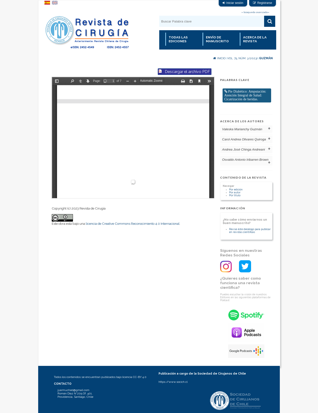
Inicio (219, 58)
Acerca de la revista (255, 39)
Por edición (236, 189)
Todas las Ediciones (178, 39)
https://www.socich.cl (173, 382)
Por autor (234, 192)
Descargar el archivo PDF (187, 71)
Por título (234, 195)
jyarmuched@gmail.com (73, 390)
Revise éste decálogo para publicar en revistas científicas (250, 230)
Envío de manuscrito (217, 39)
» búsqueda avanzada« (255, 12)
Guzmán (266, 58)
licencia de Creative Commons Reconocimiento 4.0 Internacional (133, 223)
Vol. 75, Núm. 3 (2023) (242, 58)
